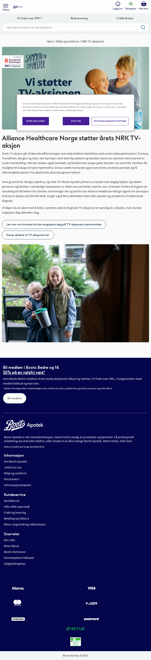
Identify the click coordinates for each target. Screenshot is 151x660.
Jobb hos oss (12, 467)
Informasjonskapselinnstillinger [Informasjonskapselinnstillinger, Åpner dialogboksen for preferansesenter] (110, 120)
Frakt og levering (15, 512)
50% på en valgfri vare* (24, 372)
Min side (9, 540)
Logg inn (117, 8)
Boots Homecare (15, 552)
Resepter (130, 8)
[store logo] (18, 7)
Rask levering (79, 18)
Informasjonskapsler (17, 485)
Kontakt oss (11, 500)
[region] (75, 112)
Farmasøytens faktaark (19, 557)
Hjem (50, 41)
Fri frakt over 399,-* (29, 18)
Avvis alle (76, 120)
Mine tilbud (11, 546)
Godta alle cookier (35, 120)
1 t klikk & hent (125, 18)
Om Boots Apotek (15, 461)
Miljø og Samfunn (68, 41)
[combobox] (75, 27)
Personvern (11, 479)
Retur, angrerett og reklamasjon (25, 524)
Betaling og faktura (16, 518)
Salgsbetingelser (15, 563)
